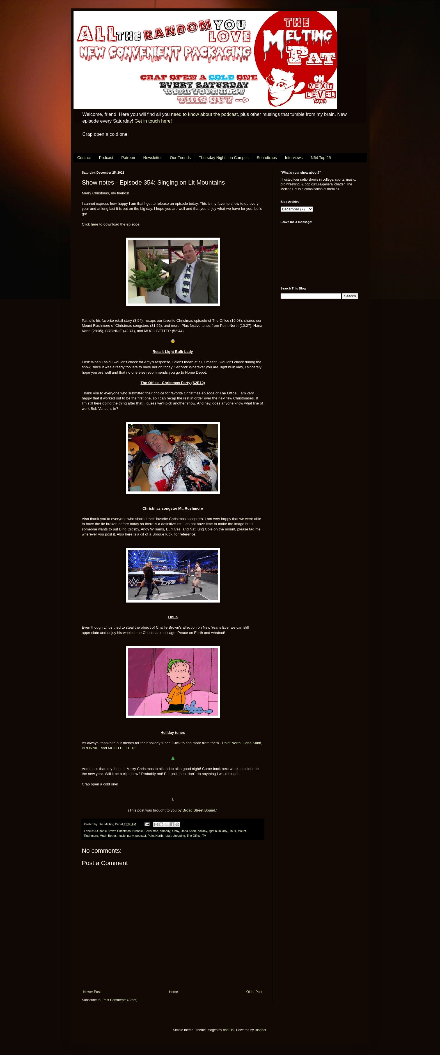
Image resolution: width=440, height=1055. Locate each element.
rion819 (228, 1030)
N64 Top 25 (321, 157)
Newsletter (152, 157)
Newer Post (92, 992)
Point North (231, 743)
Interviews (293, 157)
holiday (202, 831)
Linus (232, 831)
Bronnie (137, 831)
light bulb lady (218, 831)
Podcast (106, 157)
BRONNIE (90, 748)
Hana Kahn (252, 743)
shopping (179, 835)
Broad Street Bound (199, 810)
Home (173, 992)
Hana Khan (188, 831)
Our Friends (180, 157)
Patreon (128, 157)
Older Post (254, 992)
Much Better (108, 835)
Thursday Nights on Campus (223, 157)
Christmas (151, 831)
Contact (84, 157)
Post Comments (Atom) (120, 1000)
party (130, 835)
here (94, 224)
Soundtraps (267, 157)
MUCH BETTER (121, 748)
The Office (194, 835)
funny (175, 831)
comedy (165, 831)
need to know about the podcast (204, 114)
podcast (140, 835)
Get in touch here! (153, 121)
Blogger (260, 1030)
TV (204, 835)
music (121, 835)
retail (167, 835)
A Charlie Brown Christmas (113, 831)
